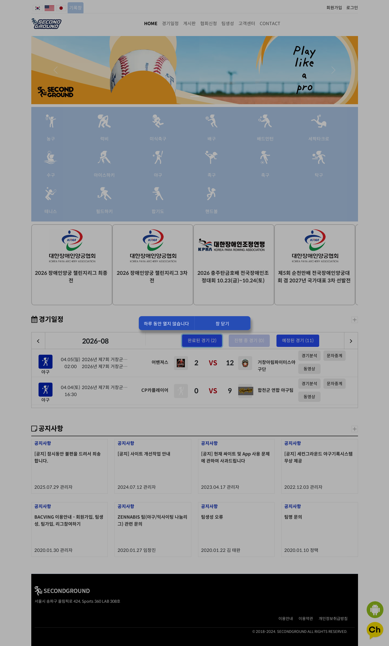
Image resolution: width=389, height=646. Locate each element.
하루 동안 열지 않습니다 (166, 324)
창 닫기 (222, 324)
